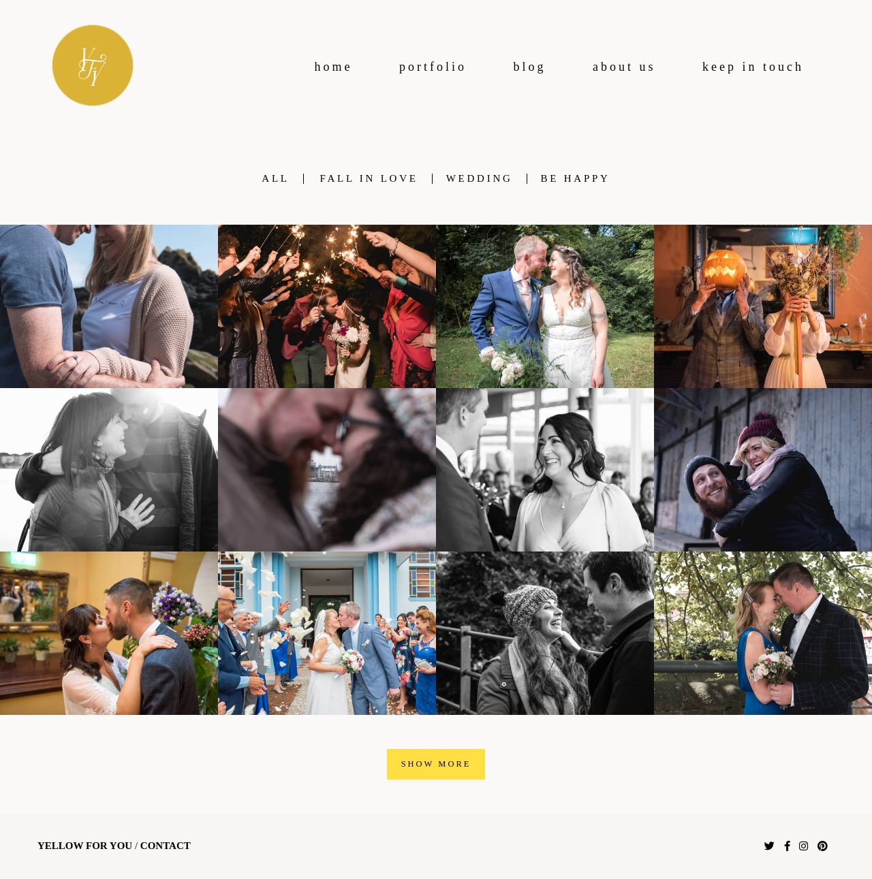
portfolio (433, 67)
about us (624, 67)
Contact (165, 846)
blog (530, 67)
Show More (436, 764)
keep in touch (753, 67)
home (334, 67)
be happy (575, 179)
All (275, 179)
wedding (479, 179)
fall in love (369, 179)
